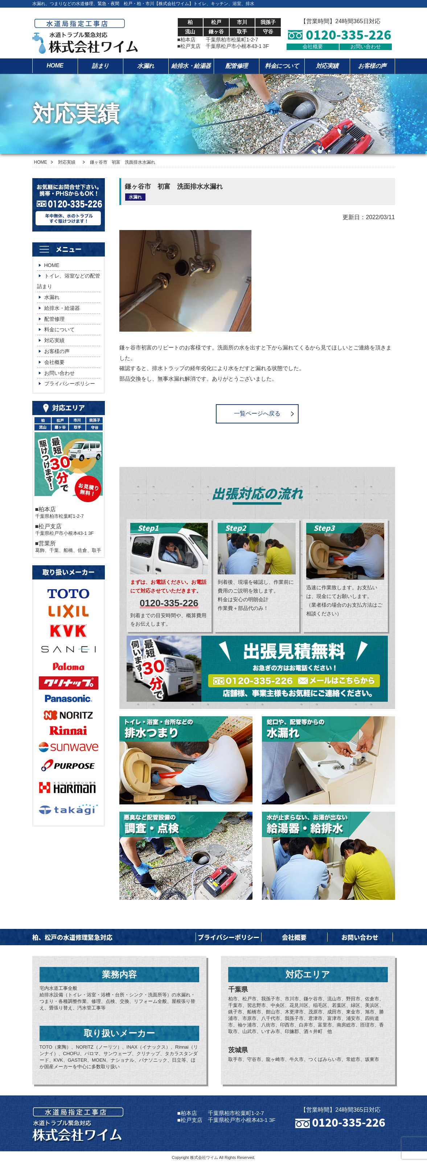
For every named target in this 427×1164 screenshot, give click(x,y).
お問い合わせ (365, 46)
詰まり (100, 66)
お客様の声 (372, 66)
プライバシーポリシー (69, 383)
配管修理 (236, 66)
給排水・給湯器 (191, 66)
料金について (282, 66)
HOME (55, 65)
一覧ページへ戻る (257, 413)
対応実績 (327, 66)
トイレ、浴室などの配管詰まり (68, 281)
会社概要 (313, 46)
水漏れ (145, 66)
